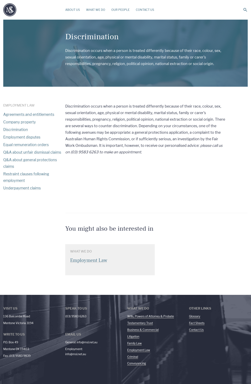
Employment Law (138, 350)
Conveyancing (136, 363)
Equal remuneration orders (26, 145)
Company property (19, 122)
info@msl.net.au (87, 342)
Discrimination (15, 129)
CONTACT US (145, 9)
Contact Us (196, 329)
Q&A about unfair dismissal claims (32, 152)
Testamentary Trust (140, 323)
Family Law (134, 343)
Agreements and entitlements (28, 114)
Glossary (194, 316)
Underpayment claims (22, 188)
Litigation (133, 336)
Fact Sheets (197, 323)
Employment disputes (21, 137)
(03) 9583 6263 (75, 316)
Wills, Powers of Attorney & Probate (150, 316)
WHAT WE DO (95, 9)
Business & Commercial (143, 329)
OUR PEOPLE (120, 9)
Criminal (132, 356)
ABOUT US (72, 9)
